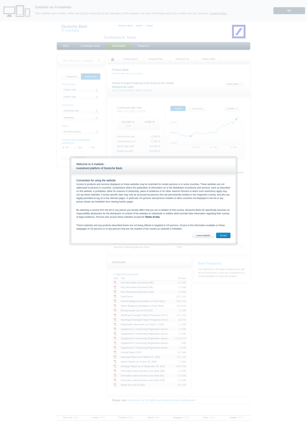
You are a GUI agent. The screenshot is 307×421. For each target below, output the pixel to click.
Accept (223, 235)
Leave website (203, 235)
